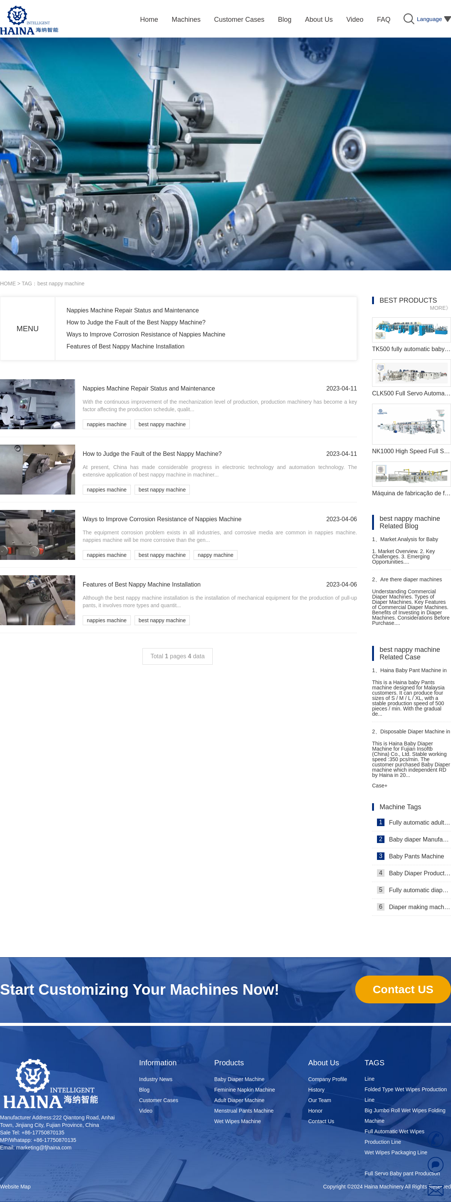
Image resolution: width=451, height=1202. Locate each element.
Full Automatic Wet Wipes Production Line (394, 1138)
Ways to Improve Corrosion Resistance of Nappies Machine (146, 334)
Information (158, 1063)
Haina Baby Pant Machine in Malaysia (409, 673)
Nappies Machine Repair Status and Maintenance (133, 310)
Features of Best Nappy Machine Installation (126, 346)
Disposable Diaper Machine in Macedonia (411, 734)
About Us (323, 1063)
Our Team (319, 1100)
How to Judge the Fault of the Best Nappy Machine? (136, 322)
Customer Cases (158, 1100)
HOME (8, 284)
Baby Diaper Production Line (414, 873)
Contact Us (321, 1121)
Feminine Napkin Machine (244, 1090)
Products (229, 1063)
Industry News (156, 1079)
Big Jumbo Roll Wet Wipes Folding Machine (405, 1117)
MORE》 (440, 308)
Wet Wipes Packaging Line (396, 1154)
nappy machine (215, 555)
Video (146, 1111)
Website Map (15, 1187)
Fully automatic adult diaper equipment (414, 822)
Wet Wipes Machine (237, 1121)
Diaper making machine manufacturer (414, 907)
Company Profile (327, 1079)
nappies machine (107, 424)
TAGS (374, 1063)
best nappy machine (162, 424)
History (316, 1090)
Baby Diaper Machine (239, 1079)
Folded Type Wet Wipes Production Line (406, 1096)
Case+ (379, 786)
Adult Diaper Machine (239, 1100)
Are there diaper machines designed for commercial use (407, 582)
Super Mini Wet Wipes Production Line (404, 1075)
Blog (144, 1090)
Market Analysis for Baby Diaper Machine (405, 542)
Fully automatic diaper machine (414, 890)
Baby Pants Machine (410, 856)
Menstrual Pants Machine (244, 1111)
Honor (315, 1111)
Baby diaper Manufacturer (414, 839)
